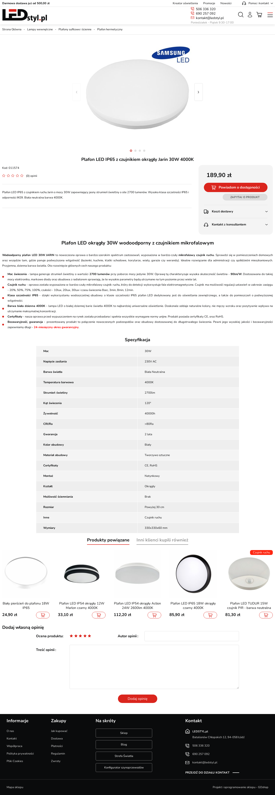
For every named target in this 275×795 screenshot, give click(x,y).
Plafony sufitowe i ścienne (75, 29)
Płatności (57, 746)
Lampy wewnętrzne (40, 29)
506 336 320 (206, 9)
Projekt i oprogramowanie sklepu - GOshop (240, 787)
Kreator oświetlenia (185, 3)
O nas (10, 731)
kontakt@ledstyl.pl (210, 18)
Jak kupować (59, 731)
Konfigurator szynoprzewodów (124, 768)
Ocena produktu (49, 636)
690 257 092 (206, 13)
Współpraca (14, 746)
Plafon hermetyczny (110, 29)
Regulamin (58, 754)
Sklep (124, 733)
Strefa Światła (124, 756)
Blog (124, 745)
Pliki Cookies (15, 761)
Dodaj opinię (138, 698)
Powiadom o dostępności (239, 187)
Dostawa (57, 739)
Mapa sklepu (15, 787)
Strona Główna (11, 29)
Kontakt (12, 739)
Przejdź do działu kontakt (207, 773)
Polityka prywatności (20, 754)
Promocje (209, 3)
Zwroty (56, 761)
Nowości (225, 3)
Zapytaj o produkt (245, 197)
